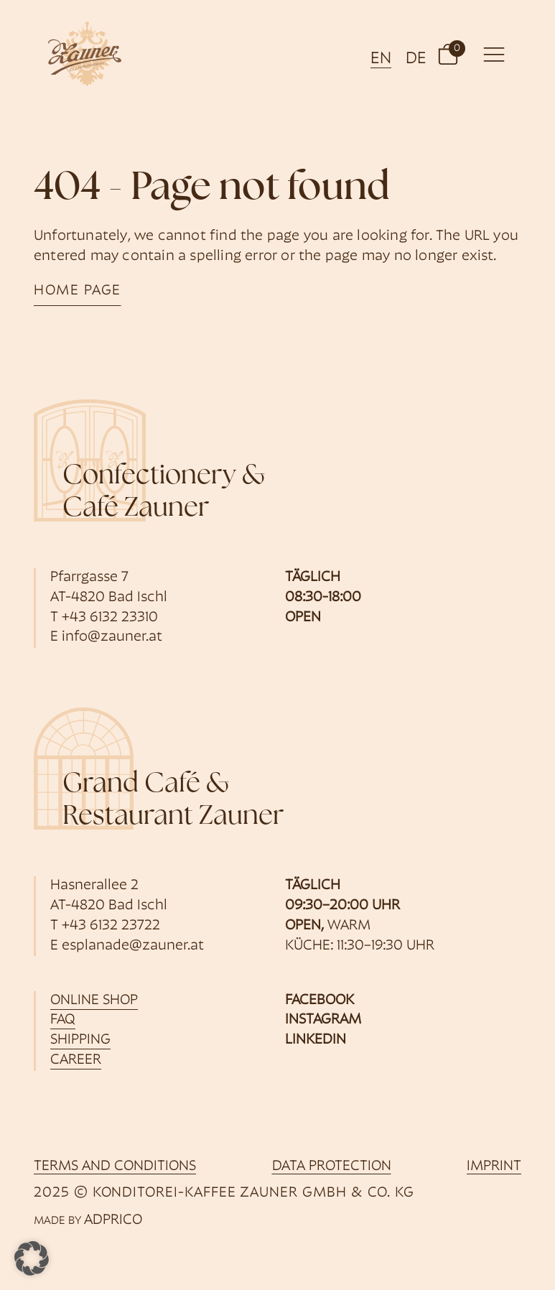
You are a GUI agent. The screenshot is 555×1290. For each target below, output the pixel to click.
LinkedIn (315, 1040)
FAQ (62, 1020)
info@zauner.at (112, 637)
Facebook (319, 1000)
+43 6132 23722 (111, 926)
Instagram (323, 1020)
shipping (80, 1040)
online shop (94, 1000)
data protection (331, 1166)
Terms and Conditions (115, 1166)
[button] (448, 54)
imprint (494, 1166)
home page (77, 291)
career (75, 1060)
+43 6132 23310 (110, 618)
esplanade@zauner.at (133, 946)
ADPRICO (113, 1220)
